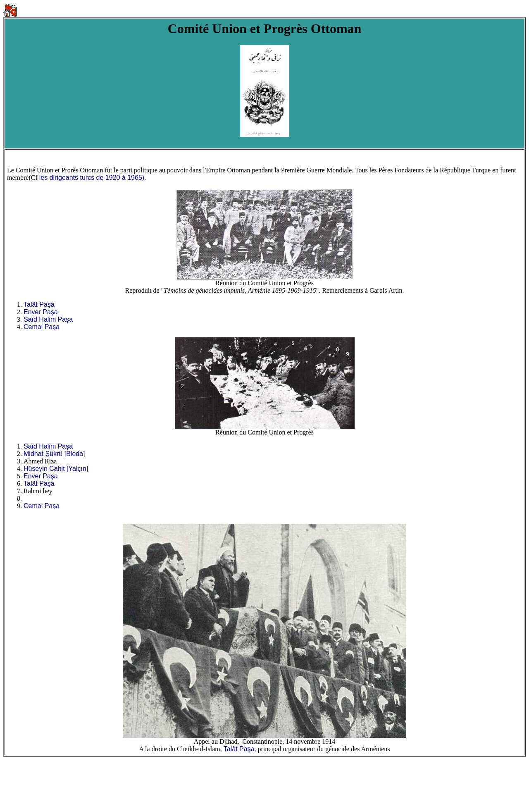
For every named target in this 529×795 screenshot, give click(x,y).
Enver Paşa (41, 311)
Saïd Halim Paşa (48, 319)
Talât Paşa (39, 304)
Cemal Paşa (42, 326)
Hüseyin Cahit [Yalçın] (56, 468)
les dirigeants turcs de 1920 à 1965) (91, 177)
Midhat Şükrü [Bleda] (54, 453)
